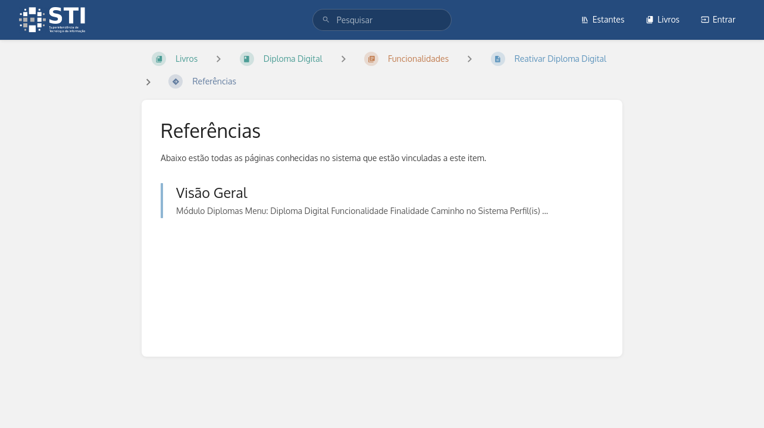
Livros (663, 19)
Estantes (603, 19)
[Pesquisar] (326, 20)
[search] (382, 20)
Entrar (718, 19)
